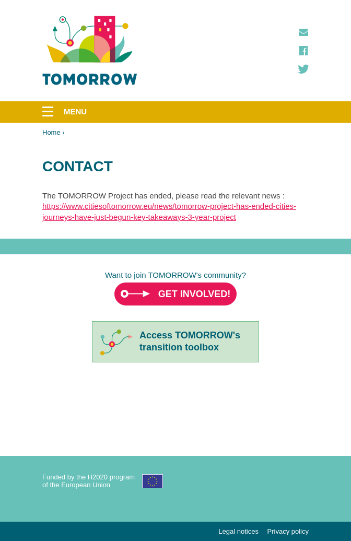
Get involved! (194, 294)
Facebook (303, 50)
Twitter (303, 69)
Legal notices (238, 531)
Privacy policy (288, 531)
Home (51, 132)
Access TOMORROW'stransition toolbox (189, 341)
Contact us (303, 32)
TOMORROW (89, 51)
